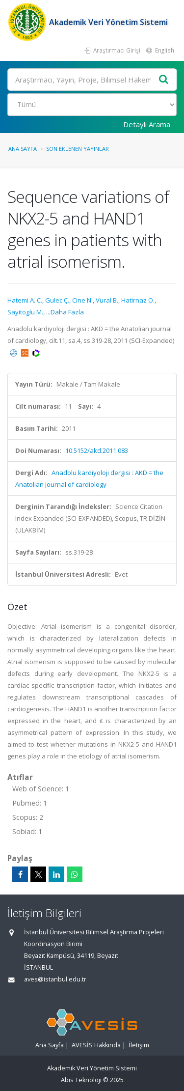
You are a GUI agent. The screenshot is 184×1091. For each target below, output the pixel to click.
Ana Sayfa (22, 148)
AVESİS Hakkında (96, 1045)
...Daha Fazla (65, 312)
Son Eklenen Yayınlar (77, 148)
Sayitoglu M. (25, 312)
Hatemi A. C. (24, 300)
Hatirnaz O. (138, 300)
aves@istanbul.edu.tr (55, 979)
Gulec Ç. (57, 300)
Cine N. (82, 300)
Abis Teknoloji (81, 1080)
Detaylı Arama (146, 124)
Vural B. (107, 300)
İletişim (139, 1045)
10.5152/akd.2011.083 (96, 450)
